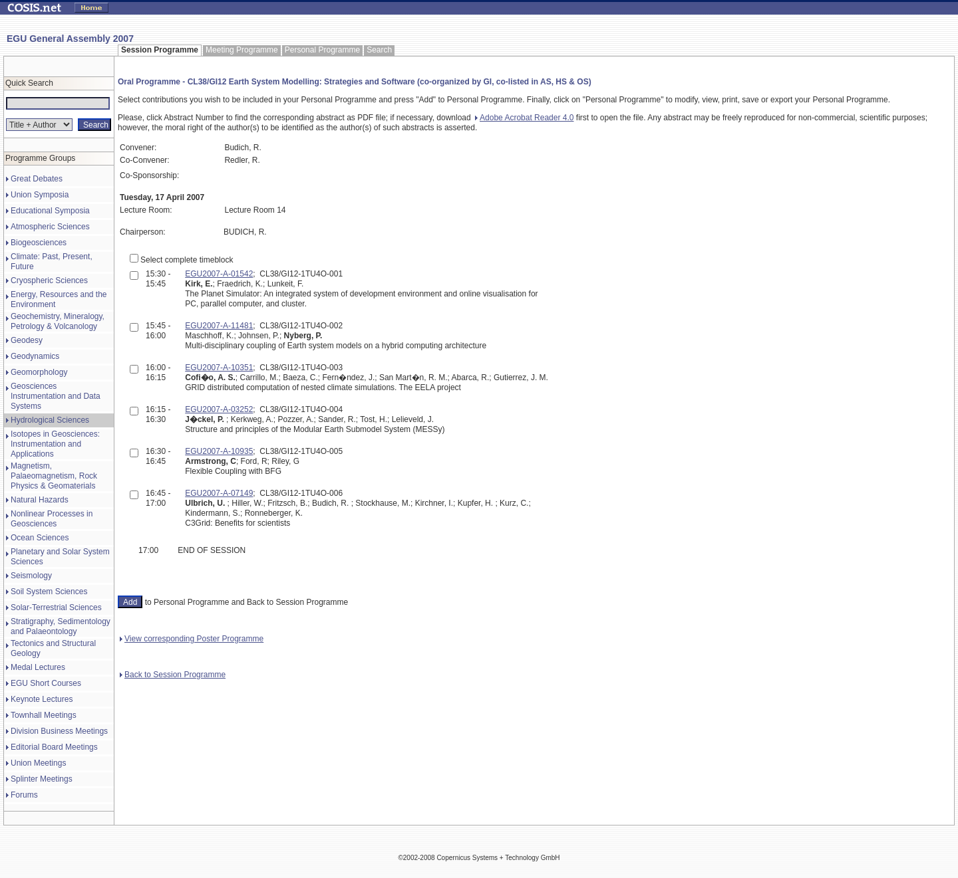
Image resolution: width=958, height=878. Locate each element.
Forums (24, 795)
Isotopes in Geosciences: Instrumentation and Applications (55, 444)
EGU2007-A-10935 (219, 451)
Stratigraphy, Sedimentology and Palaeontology (60, 626)
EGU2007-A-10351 (219, 367)
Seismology (31, 575)
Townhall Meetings (44, 715)
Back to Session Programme (173, 674)
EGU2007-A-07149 (219, 493)
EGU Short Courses (46, 683)
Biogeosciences (39, 242)
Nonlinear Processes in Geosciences (51, 518)
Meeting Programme (242, 50)
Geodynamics (35, 356)
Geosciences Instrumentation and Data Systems (55, 396)
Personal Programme (322, 50)
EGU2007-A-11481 (219, 325)
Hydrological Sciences (50, 420)
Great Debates (37, 178)
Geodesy (27, 340)
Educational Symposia (50, 210)
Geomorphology (39, 372)
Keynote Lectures (42, 699)
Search (379, 50)
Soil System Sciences (49, 591)
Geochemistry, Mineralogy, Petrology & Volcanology (57, 321)
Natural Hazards (40, 499)
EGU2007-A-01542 (219, 273)
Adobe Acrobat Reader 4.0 (524, 117)
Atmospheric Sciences (50, 226)
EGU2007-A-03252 (219, 409)
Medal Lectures (38, 667)
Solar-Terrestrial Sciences (56, 607)
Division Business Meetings (59, 731)
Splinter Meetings (42, 779)
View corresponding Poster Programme (191, 638)
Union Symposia (40, 194)
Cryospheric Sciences (49, 280)
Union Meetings (38, 763)
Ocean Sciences (40, 537)
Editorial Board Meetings (54, 747)
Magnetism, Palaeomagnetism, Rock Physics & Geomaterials (54, 476)
